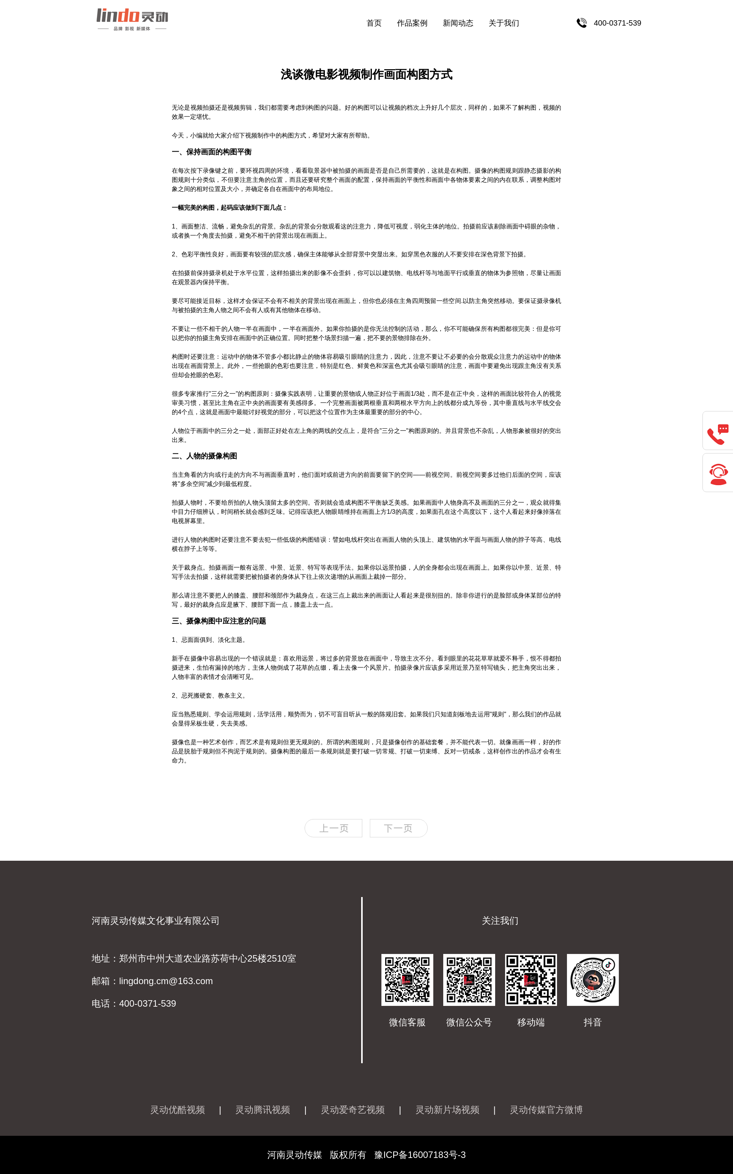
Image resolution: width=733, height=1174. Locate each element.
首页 (374, 23)
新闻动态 (458, 23)
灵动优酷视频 (177, 1109)
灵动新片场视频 (447, 1109)
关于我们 (504, 23)
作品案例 (412, 23)
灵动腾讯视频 (262, 1109)
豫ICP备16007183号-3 (420, 1155)
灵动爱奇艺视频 (353, 1109)
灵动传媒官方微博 (546, 1109)
